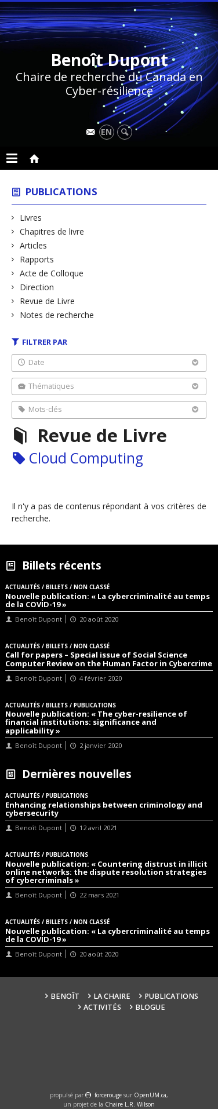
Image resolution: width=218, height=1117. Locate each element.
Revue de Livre (47, 300)
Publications (61, 191)
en (106, 131)
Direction (37, 287)
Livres (31, 217)
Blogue (150, 1007)
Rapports (37, 259)
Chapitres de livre (52, 231)
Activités (102, 1007)
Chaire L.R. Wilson (130, 1104)
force (108, 1095)
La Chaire (111, 996)
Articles (33, 245)
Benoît (64, 996)
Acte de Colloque (51, 273)
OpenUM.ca (150, 1095)
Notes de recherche (57, 314)
